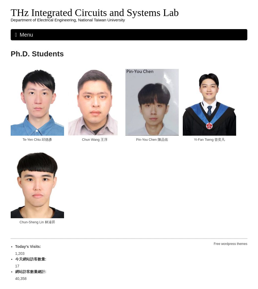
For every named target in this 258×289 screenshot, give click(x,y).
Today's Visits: (28, 246)
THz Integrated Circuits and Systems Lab (95, 12)
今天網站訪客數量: (31, 259)
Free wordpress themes (230, 244)
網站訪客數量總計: (31, 272)
